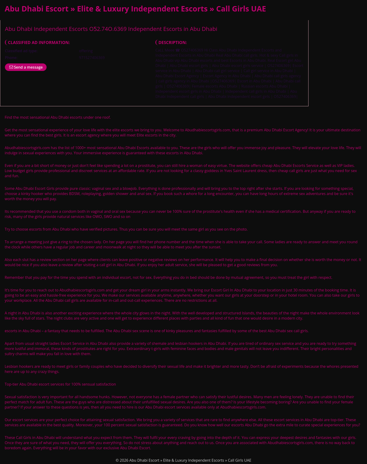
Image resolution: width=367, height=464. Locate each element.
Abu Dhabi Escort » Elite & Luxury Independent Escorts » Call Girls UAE (135, 9)
